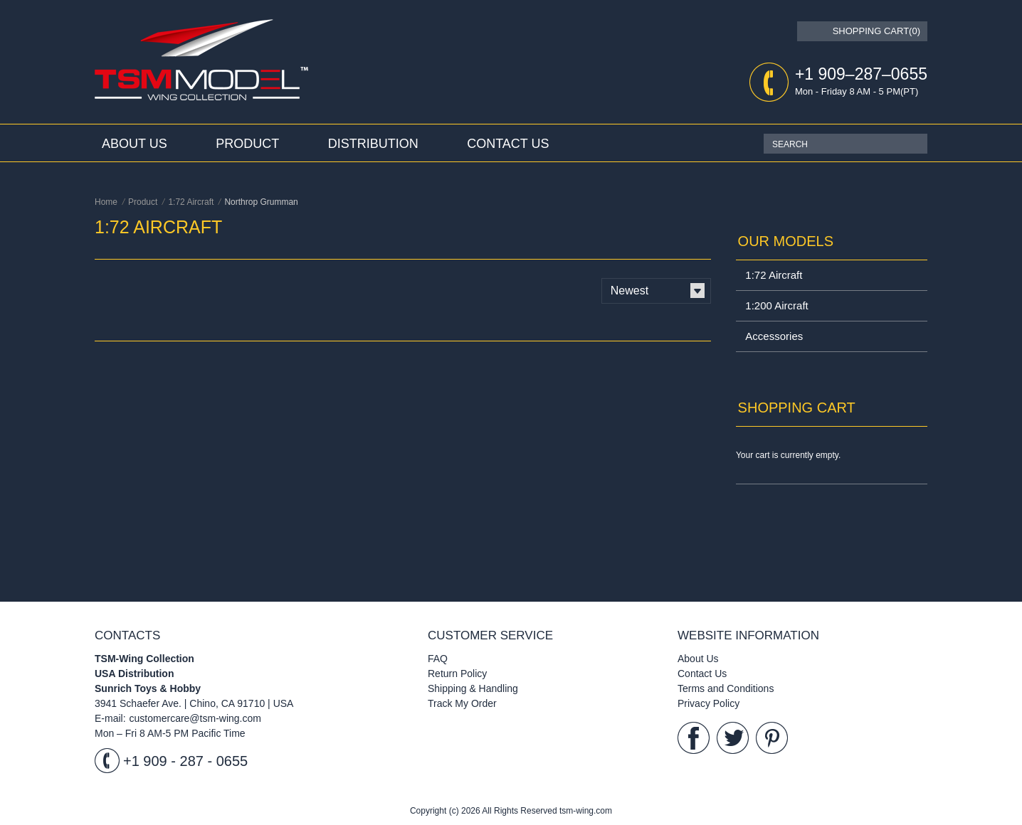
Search (916, 143)
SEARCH (790, 144)
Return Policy (457, 673)
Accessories (774, 336)
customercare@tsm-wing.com (195, 718)
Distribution (373, 144)
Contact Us (508, 144)
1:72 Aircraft (773, 275)
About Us (134, 144)
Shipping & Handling (473, 688)
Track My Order (462, 703)
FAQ (438, 658)
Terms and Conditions (726, 688)
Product (247, 144)
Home (106, 202)
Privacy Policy (708, 703)
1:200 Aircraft (776, 305)
